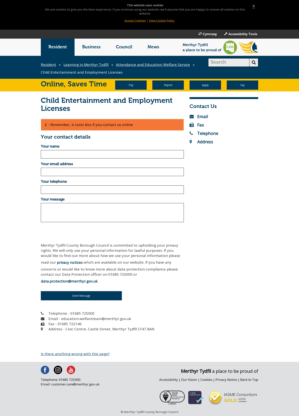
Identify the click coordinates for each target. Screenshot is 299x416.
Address (201, 142)
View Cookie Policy (161, 20)
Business (91, 47)
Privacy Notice (226, 379)
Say (242, 85)
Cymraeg (208, 34)
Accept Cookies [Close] (135, 20)
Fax (197, 125)
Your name (50, 146)
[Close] (253, 6)
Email (199, 116)
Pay (131, 85)
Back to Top (249, 379)
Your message (52, 199)
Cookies (206, 379)
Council (124, 47)
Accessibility (168, 379)
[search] (229, 62)
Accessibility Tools (240, 34)
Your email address (57, 164)
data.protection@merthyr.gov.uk (69, 281)
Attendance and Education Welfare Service (153, 64)
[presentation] (70, 232)
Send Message (81, 295)
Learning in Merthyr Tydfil (86, 64)
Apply (205, 85)
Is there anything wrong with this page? (75, 353)
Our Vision (189, 379)
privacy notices (70, 262)
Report (168, 85)
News (153, 47)
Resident (57, 47)
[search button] (253, 62)
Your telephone (54, 182)
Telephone (204, 133)
